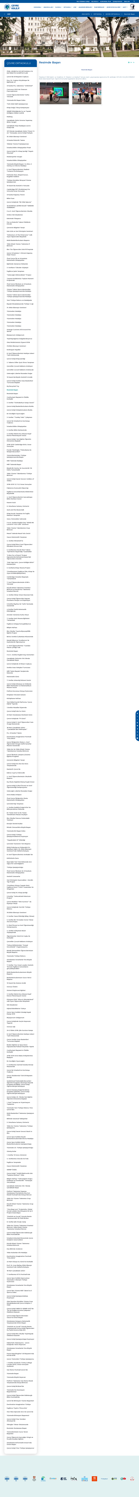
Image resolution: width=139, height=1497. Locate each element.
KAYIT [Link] (125, 7)
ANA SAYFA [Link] (86, 14)
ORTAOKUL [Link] (68, 7)
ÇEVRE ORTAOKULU (113, 14)
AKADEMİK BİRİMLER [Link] (86, 7)
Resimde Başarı (129, 14)
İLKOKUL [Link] (59, 7)
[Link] (83, 1)
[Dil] (127, 1)
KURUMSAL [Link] (38, 7)
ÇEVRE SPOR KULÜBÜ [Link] (114, 7)
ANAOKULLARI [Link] (49, 7)
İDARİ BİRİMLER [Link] (100, 7)
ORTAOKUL (98, 14)
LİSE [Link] (75, 7)
